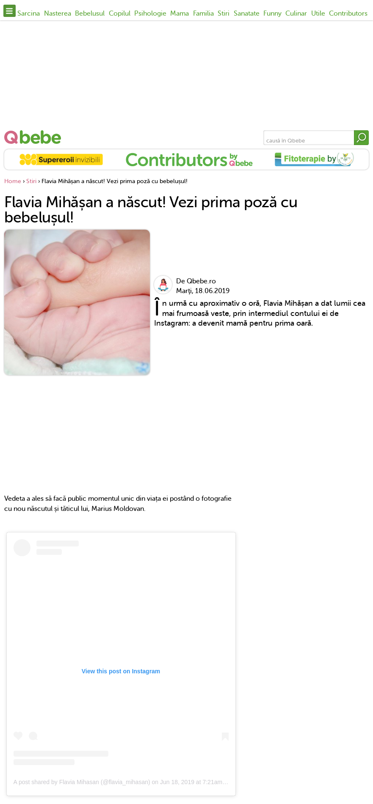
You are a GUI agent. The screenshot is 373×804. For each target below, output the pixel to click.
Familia (203, 13)
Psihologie (150, 13)
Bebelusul (90, 13)
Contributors (348, 13)
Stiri (223, 13)
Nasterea (57, 13)
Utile (318, 13)
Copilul (119, 13)
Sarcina (28, 13)
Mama (179, 13)
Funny (272, 13)
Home (12, 181)
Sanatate (247, 13)
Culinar (296, 13)
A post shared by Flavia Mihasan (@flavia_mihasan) (82, 782)
